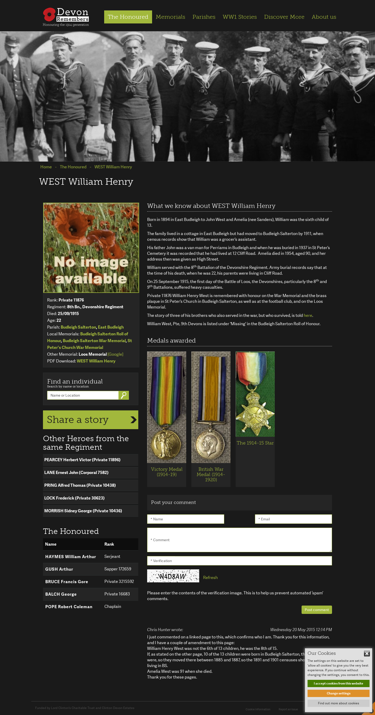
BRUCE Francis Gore (66, 581)
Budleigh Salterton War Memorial (94, 340)
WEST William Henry (96, 361)
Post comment (317, 609)
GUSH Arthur (59, 569)
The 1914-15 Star (255, 443)
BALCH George (61, 594)
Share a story (78, 420)
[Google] (115, 354)
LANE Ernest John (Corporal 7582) (76, 472)
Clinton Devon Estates (118, 708)
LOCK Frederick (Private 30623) (74, 498)
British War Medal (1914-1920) (211, 474)
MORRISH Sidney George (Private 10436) (83, 511)
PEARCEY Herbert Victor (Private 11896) (82, 460)
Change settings (339, 693)
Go (124, 395)
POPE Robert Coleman (68, 606)
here (308, 315)
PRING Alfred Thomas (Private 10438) (80, 485)
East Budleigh (111, 327)
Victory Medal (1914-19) (167, 471)
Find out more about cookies (338, 703)
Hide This (367, 653)
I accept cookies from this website (338, 683)
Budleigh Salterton (78, 327)
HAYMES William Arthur (70, 556)
